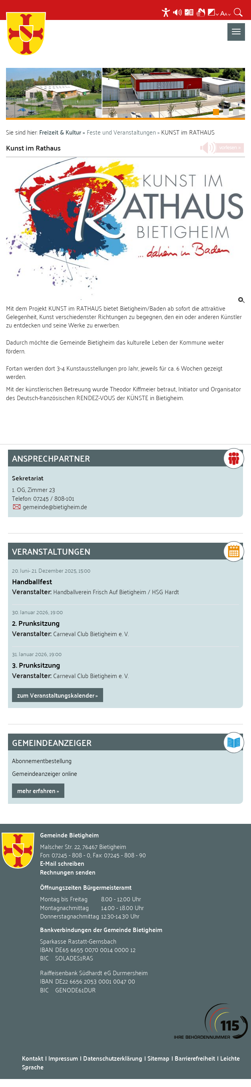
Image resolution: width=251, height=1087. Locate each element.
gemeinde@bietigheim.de (55, 506)
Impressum (63, 1058)
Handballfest (32, 581)
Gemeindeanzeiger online (44, 773)
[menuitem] (167, 12)
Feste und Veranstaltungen (121, 131)
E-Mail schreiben (62, 863)
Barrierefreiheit (195, 1058)
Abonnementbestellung (42, 760)
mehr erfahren (36, 790)
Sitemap (158, 1058)
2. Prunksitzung (36, 622)
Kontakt (32, 1058)
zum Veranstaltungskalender (55, 695)
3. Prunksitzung (36, 664)
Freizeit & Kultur (60, 132)
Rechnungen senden (68, 872)
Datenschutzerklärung (112, 1058)
